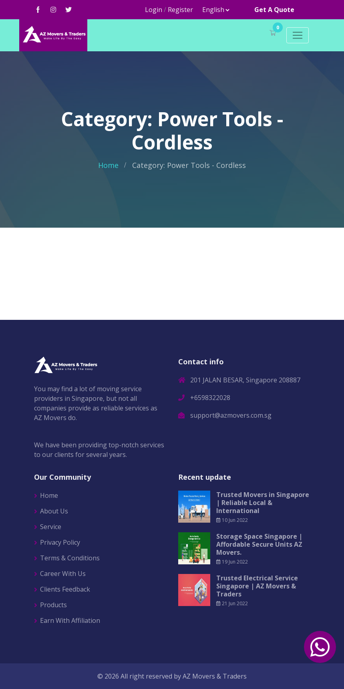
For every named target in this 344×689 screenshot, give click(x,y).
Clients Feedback (65, 589)
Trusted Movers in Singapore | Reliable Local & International (262, 502)
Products (53, 604)
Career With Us (63, 573)
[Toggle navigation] (297, 35)
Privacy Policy (60, 542)
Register (180, 9)
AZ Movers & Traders (215, 676)
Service (50, 526)
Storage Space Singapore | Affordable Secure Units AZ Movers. (259, 544)
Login (153, 9)
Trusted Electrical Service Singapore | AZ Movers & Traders (257, 586)
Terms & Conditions (70, 558)
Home (108, 165)
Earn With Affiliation (70, 620)
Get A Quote (274, 9)
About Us (54, 511)
